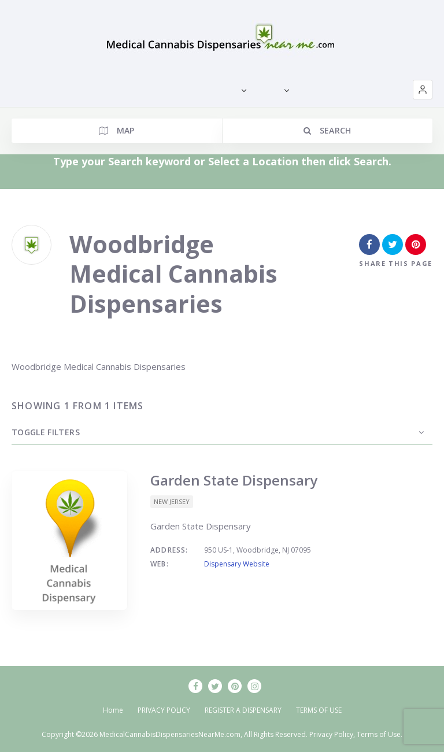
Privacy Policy (331, 734)
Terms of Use (379, 734)
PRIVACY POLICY (164, 710)
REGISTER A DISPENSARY (243, 710)
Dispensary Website (236, 564)
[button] (422, 89)
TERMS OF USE (319, 710)
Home (113, 710)
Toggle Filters (46, 432)
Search (328, 130)
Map (117, 130)
